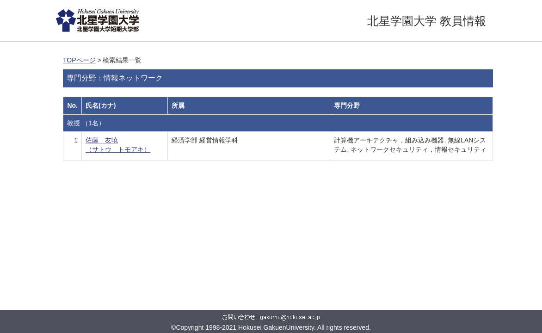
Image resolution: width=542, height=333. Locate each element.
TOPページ (79, 60)
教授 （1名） (86, 123)
